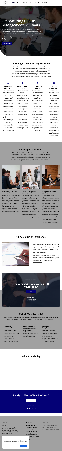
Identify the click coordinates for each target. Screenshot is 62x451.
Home (13, 2)
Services (25, 2)
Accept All (23, 446)
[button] (54, 2)
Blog (31, 2)
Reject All (16, 446)
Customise (8, 446)
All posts (44, 2)
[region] (15, 442)
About (18, 2)
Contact (37, 2)
